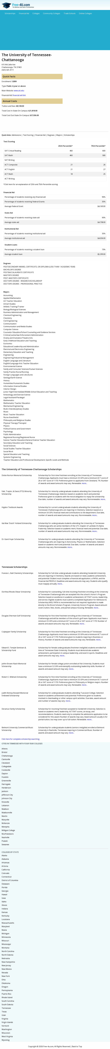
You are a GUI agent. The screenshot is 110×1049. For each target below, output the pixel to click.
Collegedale (6, 766)
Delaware (5, 884)
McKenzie (6, 823)
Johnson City (7, 798)
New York (6, 976)
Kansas (5, 912)
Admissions (16, 135)
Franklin (5, 777)
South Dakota (7, 1004)
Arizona (5, 866)
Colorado (5, 873)
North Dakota (7, 955)
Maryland (5, 926)
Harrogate (6, 784)
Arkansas (5, 862)
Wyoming (5, 1040)
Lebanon (5, 805)
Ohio (4, 979)
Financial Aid (24, 13)
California (6, 869)
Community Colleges (51, 13)
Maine (4, 930)
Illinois (4, 905)
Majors (59, 135)
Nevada (5, 972)
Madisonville (7, 812)
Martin (4, 816)
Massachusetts (8, 923)
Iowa (4, 898)
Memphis (5, 827)
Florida (4, 887)
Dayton (5, 773)
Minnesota (6, 937)
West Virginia (7, 1036)
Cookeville (6, 770)
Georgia (5, 891)
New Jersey (6, 965)
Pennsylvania (7, 990)
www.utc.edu (19, 90)
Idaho (4, 901)
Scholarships (10, 13)
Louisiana (6, 919)
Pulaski (5, 841)
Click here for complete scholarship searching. (21, 739)
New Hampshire (8, 962)
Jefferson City (7, 795)
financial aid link (19, 95)
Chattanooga (7, 756)
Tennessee (6, 1008)
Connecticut (6, 877)
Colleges (36, 13)
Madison (5, 809)
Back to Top (77, 1046)
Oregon (5, 987)
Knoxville (5, 802)
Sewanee (5, 844)
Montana (5, 948)
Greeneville (6, 780)
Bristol (4, 752)
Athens (5, 748)
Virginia (5, 1019)
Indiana (5, 908)
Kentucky (5, 916)
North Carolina (8, 951)
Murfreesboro (8, 834)
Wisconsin (6, 1033)
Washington (7, 1029)
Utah (4, 1015)
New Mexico (7, 969)
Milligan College (8, 830)
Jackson (5, 791)
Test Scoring (28, 135)
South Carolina (8, 1001)
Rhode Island (7, 997)
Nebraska (6, 958)
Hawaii (4, 894)
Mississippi (6, 944)
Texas (4, 1011)
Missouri (5, 940)
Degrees (50, 135)
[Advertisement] (55, 32)
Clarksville (6, 759)
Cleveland (6, 763)
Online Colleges (85, 13)
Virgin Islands (7, 1022)
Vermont (5, 1026)
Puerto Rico (6, 994)
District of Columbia (10, 880)
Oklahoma (6, 983)
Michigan (5, 933)
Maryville (5, 819)
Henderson (6, 788)
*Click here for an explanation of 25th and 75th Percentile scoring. (30, 184)
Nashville (5, 837)
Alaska (4, 855)
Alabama (5, 859)
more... (84, 483)
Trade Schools (69, 13)
